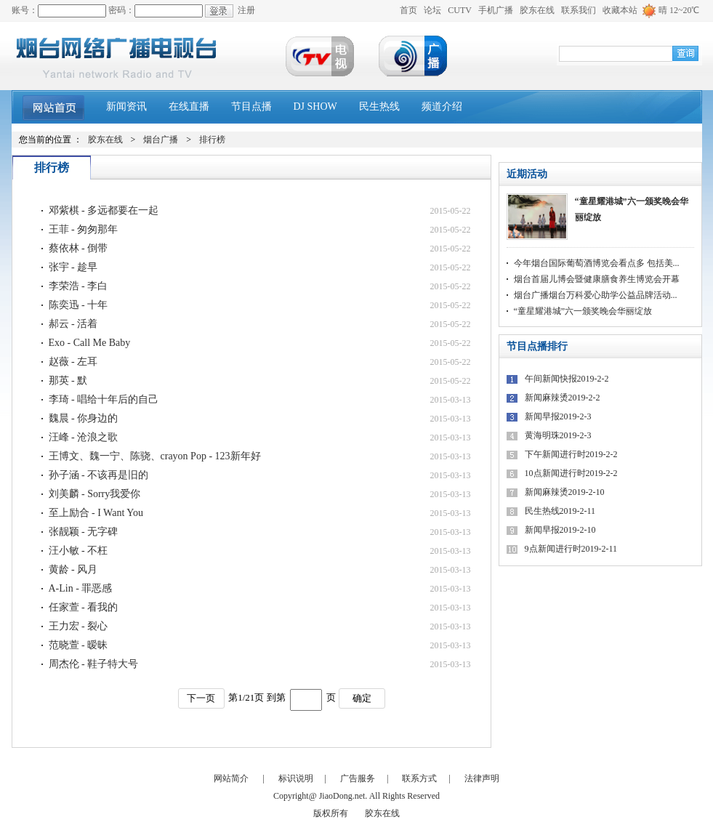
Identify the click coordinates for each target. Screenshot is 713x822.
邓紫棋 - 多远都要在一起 (104, 210)
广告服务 (357, 778)
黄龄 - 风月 (73, 569)
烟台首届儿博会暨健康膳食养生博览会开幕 (597, 279)
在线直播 (189, 106)
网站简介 (231, 778)
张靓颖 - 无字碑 (83, 531)
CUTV (460, 10)
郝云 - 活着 (73, 323)
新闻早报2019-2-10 (560, 530)
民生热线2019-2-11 (560, 511)
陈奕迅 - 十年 (78, 304)
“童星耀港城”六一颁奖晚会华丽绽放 (631, 209)
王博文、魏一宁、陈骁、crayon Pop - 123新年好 (155, 456)
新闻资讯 (126, 106)
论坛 (432, 10)
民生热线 (379, 106)
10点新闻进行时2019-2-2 (571, 473)
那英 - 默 (68, 380)
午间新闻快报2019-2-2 (567, 379)
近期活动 (527, 174)
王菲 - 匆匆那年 (83, 229)
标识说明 (295, 778)
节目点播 (251, 106)
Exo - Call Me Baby (90, 342)
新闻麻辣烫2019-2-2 (562, 397)
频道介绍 (442, 106)
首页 (408, 10)
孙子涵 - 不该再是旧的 (99, 475)
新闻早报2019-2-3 (558, 416)
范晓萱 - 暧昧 (78, 645)
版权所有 (330, 813)
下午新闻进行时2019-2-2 (571, 454)
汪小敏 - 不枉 (78, 550)
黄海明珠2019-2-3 (558, 435)
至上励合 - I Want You (96, 512)
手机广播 (495, 10)
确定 (362, 698)
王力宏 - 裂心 (78, 626)
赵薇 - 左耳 (73, 361)
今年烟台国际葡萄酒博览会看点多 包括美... (597, 263)
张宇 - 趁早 (73, 267)
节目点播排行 (537, 346)
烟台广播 (160, 139)
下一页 (201, 698)
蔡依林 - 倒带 (78, 248)
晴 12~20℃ (679, 10)
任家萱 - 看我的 (83, 607)
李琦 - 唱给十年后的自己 (104, 399)
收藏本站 (620, 10)
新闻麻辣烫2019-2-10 (565, 492)
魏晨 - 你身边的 (83, 418)
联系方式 (419, 778)
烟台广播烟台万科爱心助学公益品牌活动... (595, 295)
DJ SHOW (315, 106)
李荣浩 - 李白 (78, 286)
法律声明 (481, 778)
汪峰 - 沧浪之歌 (83, 437)
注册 (246, 10)
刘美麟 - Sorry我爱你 (95, 493)
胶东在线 (537, 10)
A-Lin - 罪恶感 (81, 588)
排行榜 (212, 139)
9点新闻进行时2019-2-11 (571, 549)
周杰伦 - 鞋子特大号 (94, 663)
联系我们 (578, 10)
